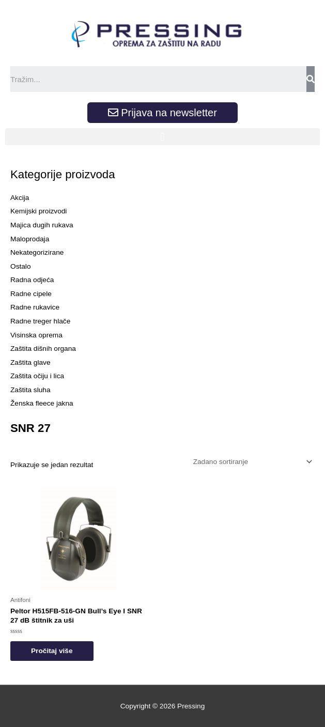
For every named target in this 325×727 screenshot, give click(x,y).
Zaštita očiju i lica (37, 376)
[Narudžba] (251, 461)
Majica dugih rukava (41, 225)
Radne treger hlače (40, 321)
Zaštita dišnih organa (43, 348)
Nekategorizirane (37, 252)
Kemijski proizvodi (38, 211)
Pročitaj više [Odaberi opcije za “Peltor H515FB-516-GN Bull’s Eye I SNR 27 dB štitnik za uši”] (52, 651)
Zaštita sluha (30, 390)
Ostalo (20, 266)
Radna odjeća (32, 280)
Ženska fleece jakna (41, 403)
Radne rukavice (34, 307)
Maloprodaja (29, 239)
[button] (162, 136)
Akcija (19, 198)
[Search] (310, 79)
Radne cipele (31, 294)
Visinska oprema (36, 335)
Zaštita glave (30, 362)
